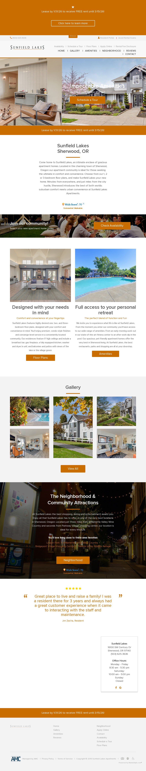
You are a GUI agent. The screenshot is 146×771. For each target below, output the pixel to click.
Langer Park (53, 543)
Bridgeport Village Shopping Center (54, 546)
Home (56, 726)
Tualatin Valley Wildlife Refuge (94, 546)
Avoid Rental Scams (125, 38)
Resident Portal (106, 38)
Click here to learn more (73, 23)
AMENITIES (91, 51)
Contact (101, 734)
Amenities (105, 353)
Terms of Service (65, 759)
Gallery (56, 730)
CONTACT (130, 54)
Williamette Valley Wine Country (80, 543)
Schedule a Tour (75, 46)
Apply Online (106, 46)
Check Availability (112, 225)
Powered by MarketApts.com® (130, 763)
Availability (59, 46)
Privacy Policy (48, 759)
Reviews (57, 737)
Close (73, 36)
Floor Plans (91, 46)
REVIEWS (131, 51)
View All (73, 468)
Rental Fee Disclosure (126, 46)
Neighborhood (73, 560)
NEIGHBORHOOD (111, 51)
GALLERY (75, 51)
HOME (61, 51)
